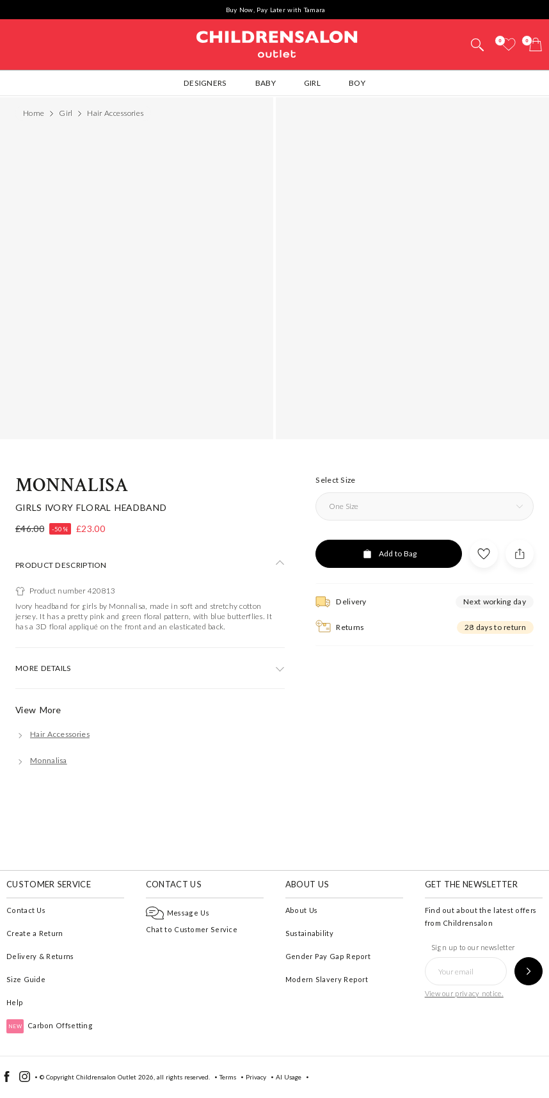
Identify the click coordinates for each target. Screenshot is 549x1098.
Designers (205, 83)
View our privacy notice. (464, 993)
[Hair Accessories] (52, 734)
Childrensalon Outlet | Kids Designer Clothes (277, 43)
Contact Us (25, 910)
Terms (227, 1077)
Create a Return (34, 933)
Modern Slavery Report (326, 979)
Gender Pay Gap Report (327, 956)
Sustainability (309, 933)
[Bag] (535, 44)
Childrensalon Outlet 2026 (115, 1077)
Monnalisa (72, 485)
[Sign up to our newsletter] (528, 971)
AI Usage (288, 1077)
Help (14, 1002)
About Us (301, 910)
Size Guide (25, 979)
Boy (357, 83)
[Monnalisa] (41, 760)
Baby (265, 83)
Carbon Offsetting (49, 1025)
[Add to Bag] (388, 554)
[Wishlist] (508, 44)
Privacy (256, 1077)
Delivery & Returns (40, 956)
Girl (312, 83)
